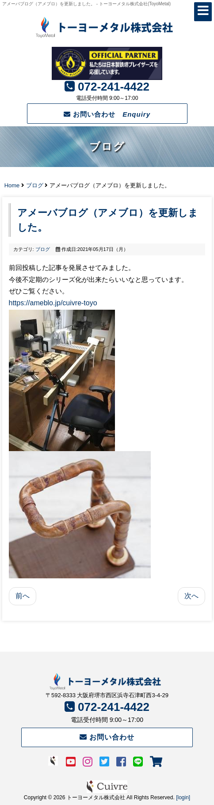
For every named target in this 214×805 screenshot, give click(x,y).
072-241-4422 (113, 86)
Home (12, 185)
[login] (183, 797)
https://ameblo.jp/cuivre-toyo (53, 303)
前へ (22, 596)
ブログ (34, 185)
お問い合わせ (107, 114)
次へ (191, 596)
